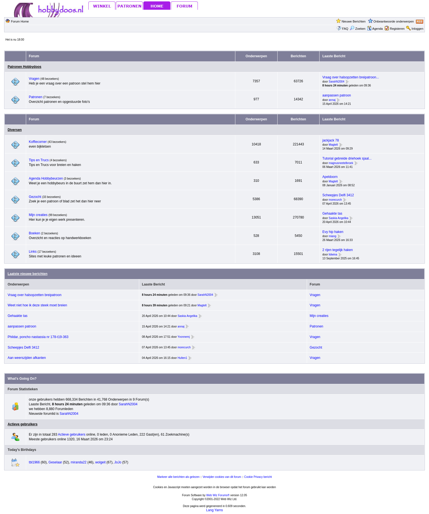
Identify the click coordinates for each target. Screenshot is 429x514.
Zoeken (357, 28)
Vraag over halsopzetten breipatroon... (350, 77)
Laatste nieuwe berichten (27, 274)
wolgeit (100, 462)
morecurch (335, 199)
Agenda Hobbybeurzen (46, 178)
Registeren (397, 28)
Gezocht (35, 197)
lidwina (333, 254)
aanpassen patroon (336, 95)
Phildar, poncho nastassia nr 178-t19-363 (38, 337)
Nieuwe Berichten (353, 21)
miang (332, 236)
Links (33, 252)
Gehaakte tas (332, 213)
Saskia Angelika (338, 218)
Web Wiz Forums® (218, 495)
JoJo (117, 462)
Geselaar (55, 462)
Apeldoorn (330, 177)
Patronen (36, 97)
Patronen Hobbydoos (24, 67)
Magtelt (333, 144)
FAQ (345, 28)
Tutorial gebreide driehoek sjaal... (346, 158)
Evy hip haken (332, 232)
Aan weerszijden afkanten (27, 358)
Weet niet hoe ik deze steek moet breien (37, 305)
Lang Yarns (214, 510)
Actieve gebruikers (22, 424)
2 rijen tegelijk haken (337, 250)
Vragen (35, 79)
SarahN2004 (336, 81)
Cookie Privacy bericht (258, 476)
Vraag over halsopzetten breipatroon (34, 295)
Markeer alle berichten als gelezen (178, 476)
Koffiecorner (38, 142)
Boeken (35, 233)
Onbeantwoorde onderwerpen (393, 21)
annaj (332, 99)
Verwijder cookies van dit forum (222, 476)
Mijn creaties (39, 215)
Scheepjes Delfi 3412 (338, 195)
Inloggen (417, 28)
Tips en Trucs (39, 160)
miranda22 (79, 462)
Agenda (375, 28)
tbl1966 (34, 462)
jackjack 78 (330, 140)
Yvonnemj (184, 336)
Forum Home (20, 21)
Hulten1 (182, 357)
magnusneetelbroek (341, 163)
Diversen (15, 130)
